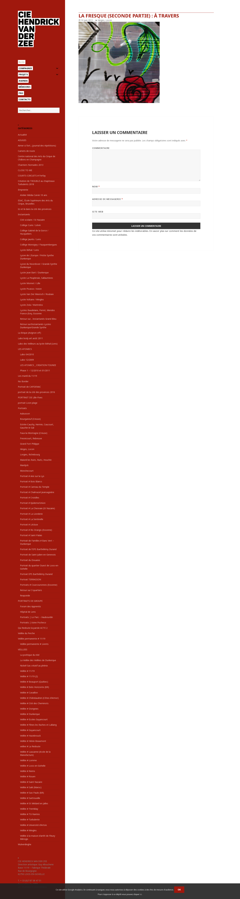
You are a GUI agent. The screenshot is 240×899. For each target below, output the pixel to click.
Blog (21, 62)
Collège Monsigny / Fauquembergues (38, 244)
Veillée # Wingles (28, 830)
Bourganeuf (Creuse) (30, 418)
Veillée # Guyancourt (30, 730)
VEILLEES (22, 649)
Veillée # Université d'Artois (33, 825)
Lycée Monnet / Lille (30, 283)
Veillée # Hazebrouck (30, 735)
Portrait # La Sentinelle (31, 519)
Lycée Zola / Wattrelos (31, 304)
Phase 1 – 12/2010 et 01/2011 (35, 370)
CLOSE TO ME (25, 170)
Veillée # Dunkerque (30, 714)
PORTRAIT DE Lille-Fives (30, 397)
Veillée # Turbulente (30, 819)
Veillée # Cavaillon (29, 692)
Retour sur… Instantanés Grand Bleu (38, 318)
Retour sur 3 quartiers (31, 590)
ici (141, 894)
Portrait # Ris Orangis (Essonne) (36, 529)
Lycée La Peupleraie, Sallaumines (36, 277)
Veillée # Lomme (28, 760)
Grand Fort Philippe (29, 443)
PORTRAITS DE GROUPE (30, 600)
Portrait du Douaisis (30, 560)
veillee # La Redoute (30, 746)
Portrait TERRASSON (30, 579)
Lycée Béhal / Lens (29, 250)
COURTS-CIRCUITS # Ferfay (32, 175)
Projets (23, 74)
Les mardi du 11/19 (27, 375)
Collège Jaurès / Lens (30, 239)
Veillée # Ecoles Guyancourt (34, 719)
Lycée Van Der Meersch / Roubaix (37, 294)
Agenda (23, 80)
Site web (97, 211)
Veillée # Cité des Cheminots (34, 703)
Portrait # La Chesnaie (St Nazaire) (37, 508)
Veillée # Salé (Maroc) (30, 787)
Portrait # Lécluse (29, 524)
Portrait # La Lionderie (31, 513)
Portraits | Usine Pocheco (33, 622)
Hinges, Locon (27, 449)
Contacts (24, 99)
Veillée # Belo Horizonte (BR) (34, 687)
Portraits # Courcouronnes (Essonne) (38, 584)
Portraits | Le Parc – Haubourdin (36, 617)
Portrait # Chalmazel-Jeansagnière (37, 492)
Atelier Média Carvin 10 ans (33, 195)
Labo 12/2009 (27, 359)
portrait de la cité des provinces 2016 (36, 392)
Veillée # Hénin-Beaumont (33, 741)
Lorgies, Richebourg (30, 454)
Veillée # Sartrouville (30, 798)
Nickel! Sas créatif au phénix (34, 665)
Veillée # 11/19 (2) (29, 676)
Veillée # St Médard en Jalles (34, 803)
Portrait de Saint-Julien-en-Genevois (38, 554)
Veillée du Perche (26, 633)
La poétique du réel (29, 654)
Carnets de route (26, 150)
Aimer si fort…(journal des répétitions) (37, 145)
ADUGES (22, 140)
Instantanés (24, 214)
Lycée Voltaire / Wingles (32, 299)
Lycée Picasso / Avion (31, 288)
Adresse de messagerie (107, 199)
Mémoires (24, 86)
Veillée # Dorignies (29, 708)
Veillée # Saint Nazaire (31, 781)
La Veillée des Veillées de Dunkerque (38, 660)
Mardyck (24, 465)
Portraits (22, 408)
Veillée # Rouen (27, 776)
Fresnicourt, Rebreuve (31, 438)
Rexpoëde (25, 595)
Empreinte (23, 189)
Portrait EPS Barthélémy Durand (36, 574)
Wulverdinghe (24, 844)
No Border (23, 381)
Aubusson (25, 413)
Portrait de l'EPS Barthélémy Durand (38, 549)
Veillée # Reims (27, 771)
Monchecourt (27, 470)
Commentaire (101, 148)
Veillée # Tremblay (29, 808)
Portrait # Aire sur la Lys (32, 476)
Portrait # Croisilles (29, 497)
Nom (96, 186)
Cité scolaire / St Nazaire (32, 219)
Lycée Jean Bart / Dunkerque (34, 272)
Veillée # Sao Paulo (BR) (32, 792)
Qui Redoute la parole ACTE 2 (32, 627)
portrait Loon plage (27, 402)
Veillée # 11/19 (27, 670)
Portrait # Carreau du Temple (34, 486)
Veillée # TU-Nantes (30, 814)
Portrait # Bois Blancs (31, 481)
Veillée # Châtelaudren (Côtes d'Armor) (39, 697)
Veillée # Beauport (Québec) (34, 681)
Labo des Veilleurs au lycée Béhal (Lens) (38, 343)
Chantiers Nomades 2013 (30, 164)
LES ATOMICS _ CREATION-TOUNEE (38, 365)
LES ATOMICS (25, 349)
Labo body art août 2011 (30, 338)
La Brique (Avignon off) (29, 332)
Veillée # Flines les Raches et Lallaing (38, 724)
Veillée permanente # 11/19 (31, 638)
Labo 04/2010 (27, 354)
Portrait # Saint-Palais (31, 535)
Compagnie (25, 68)
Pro (21, 93)
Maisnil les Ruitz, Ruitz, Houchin (36, 459)
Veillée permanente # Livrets (34, 644)
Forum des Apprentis (30, 606)
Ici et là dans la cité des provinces (34, 209)
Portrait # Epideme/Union (32, 502)
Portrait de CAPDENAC (29, 386)
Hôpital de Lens (28, 611)
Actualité (22, 134)
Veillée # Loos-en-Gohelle (32, 765)
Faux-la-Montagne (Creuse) (33, 433)
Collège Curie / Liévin (30, 225)
